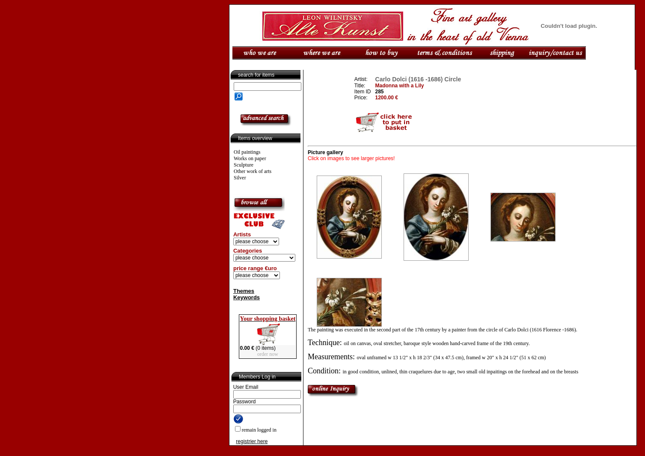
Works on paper (250, 158)
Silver (240, 178)
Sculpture (243, 165)
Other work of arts (252, 171)
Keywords (246, 297)
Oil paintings (247, 152)
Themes (243, 291)
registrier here (252, 441)
